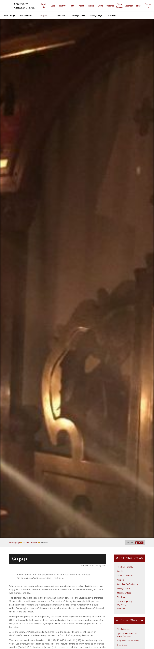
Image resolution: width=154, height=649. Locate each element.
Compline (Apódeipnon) (127, 584)
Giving (100, 5)
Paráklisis (121, 608)
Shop (138, 5)
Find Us (62, 5)
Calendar (129, 5)
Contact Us (148, 6)
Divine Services (119, 6)
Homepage (14, 542)
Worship (120, 571)
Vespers (120, 579)
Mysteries (110, 5)
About (81, 5)
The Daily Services (125, 575)
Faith (72, 5)
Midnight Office (123, 588)
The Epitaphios (123, 629)
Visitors (91, 5)
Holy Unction (122, 645)
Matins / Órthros (124, 592)
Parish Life (43, 6)
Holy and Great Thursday (128, 640)
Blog (53, 5)
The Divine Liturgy (125, 566)
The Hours (121, 597)
